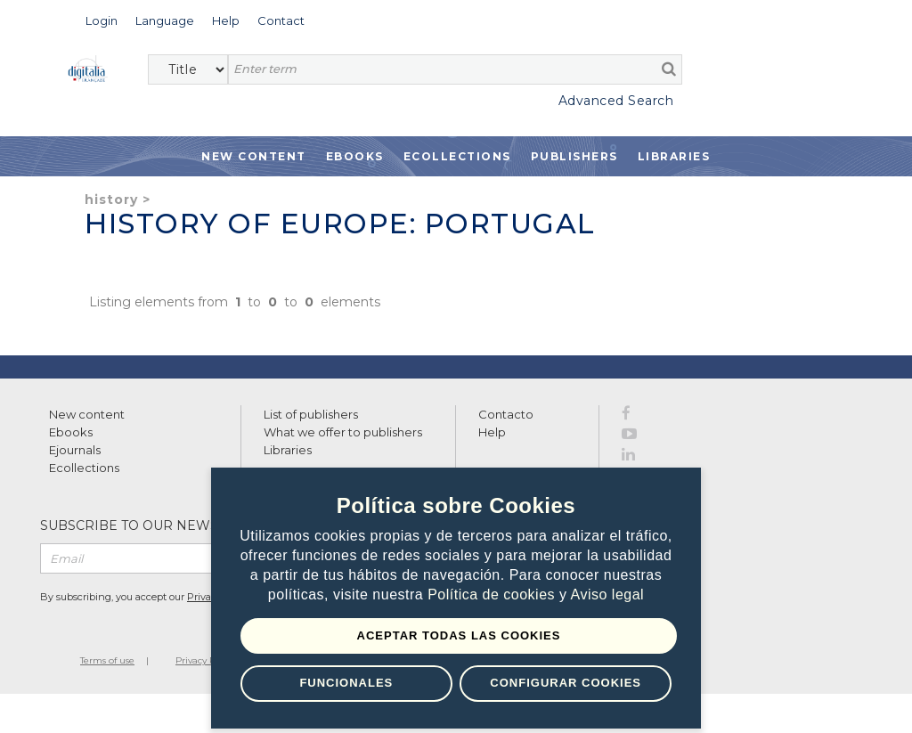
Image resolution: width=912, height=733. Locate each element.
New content (87, 414)
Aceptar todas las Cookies (459, 635)
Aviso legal (608, 594)
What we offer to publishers (343, 432)
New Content (253, 156)
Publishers (574, 156)
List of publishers (311, 414)
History (111, 199)
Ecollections (457, 156)
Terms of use (107, 660)
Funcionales (346, 682)
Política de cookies (493, 594)
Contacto (505, 414)
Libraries (674, 156)
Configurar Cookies (565, 682)
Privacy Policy (205, 660)
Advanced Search (616, 101)
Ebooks (355, 156)
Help (492, 432)
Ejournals (75, 450)
